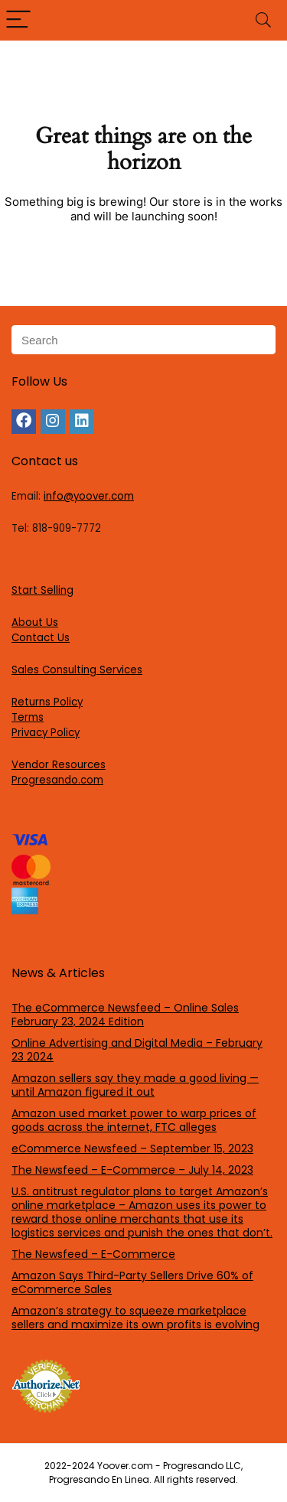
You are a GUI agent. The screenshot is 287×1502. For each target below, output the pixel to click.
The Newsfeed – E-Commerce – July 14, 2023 (132, 1170)
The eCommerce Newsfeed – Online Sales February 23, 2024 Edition (125, 1014)
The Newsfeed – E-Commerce (93, 1254)
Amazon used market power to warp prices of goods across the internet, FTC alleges (133, 1120)
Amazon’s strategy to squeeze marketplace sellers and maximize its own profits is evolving (135, 1317)
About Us (34, 622)
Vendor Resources (58, 765)
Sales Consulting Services (76, 670)
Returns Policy (47, 702)
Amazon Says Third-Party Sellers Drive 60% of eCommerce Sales (132, 1282)
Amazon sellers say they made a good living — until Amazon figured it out (135, 1085)
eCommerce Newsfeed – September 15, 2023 (132, 1148)
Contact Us (40, 637)
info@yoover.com (89, 496)
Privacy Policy (45, 732)
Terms (27, 717)
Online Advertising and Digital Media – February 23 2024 (137, 1049)
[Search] (263, 20)
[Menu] (18, 20)
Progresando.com (57, 780)
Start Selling (42, 590)
